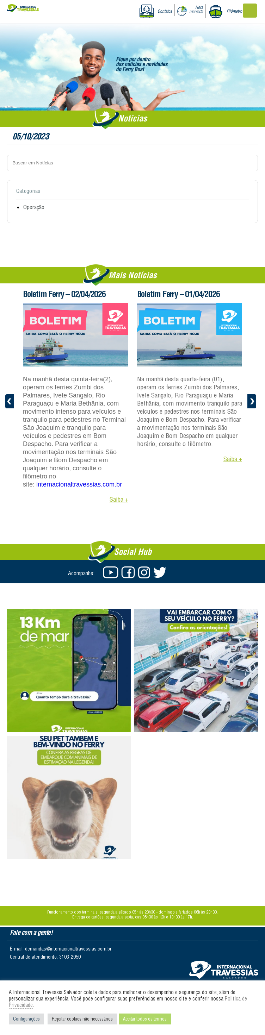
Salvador (223, 970)
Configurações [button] (26, 1019)
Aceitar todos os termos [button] (145, 1019)
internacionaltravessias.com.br (79, 484)
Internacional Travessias (23, 9)
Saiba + (119, 499)
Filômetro (234, 11)
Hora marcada (196, 9)
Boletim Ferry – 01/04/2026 (178, 294)
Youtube (110, 572)
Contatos (165, 11)
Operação (33, 207)
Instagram (144, 572)
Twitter (161, 572)
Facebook (127, 572)
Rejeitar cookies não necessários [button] (82, 1019)
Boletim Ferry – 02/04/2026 (64, 294)
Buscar (239, 162)
